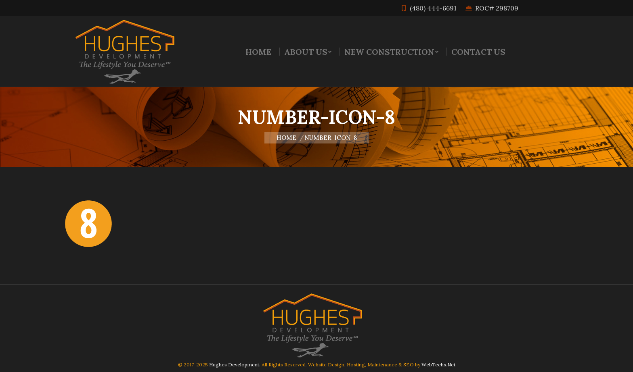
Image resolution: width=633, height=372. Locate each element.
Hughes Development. (234, 365)
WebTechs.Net (438, 365)
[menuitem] (258, 51)
